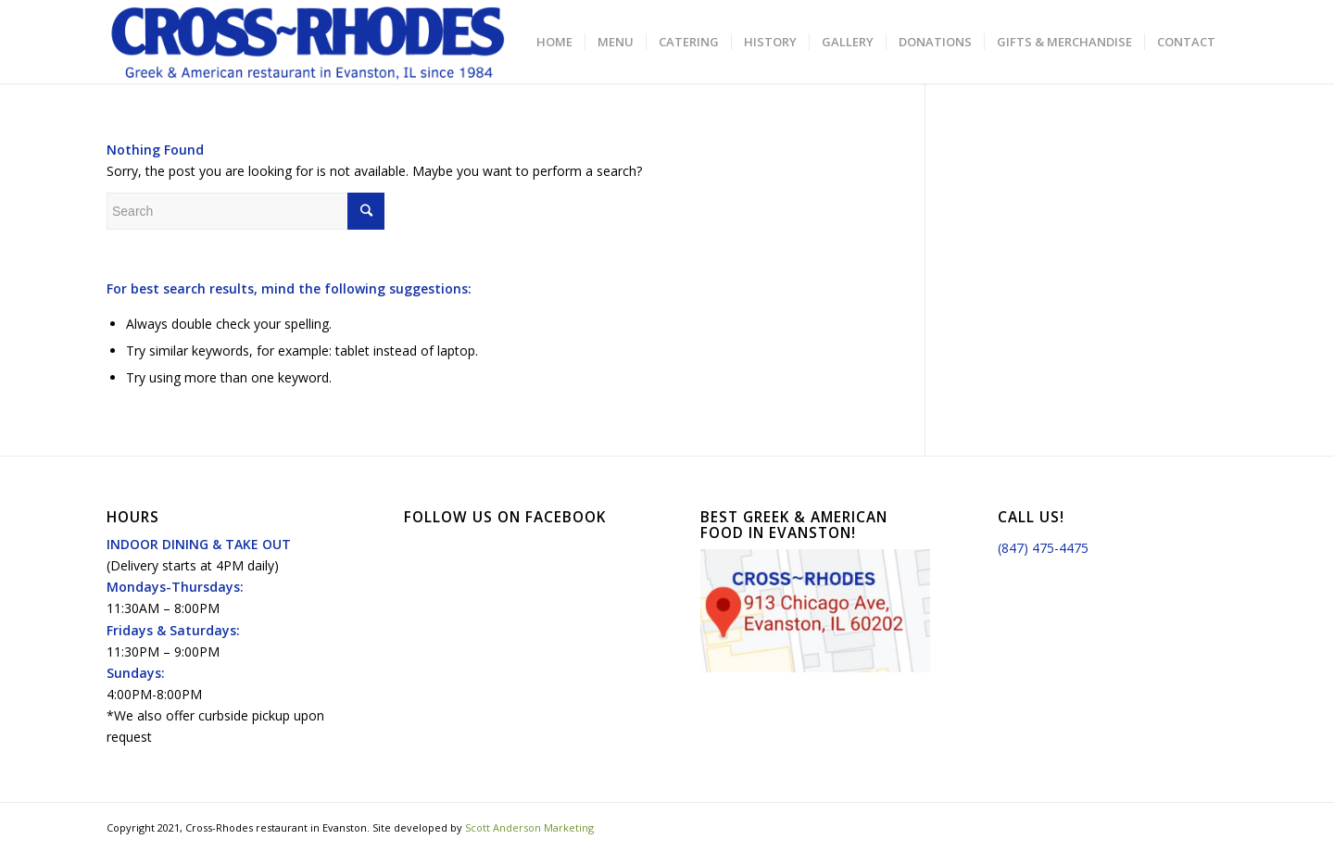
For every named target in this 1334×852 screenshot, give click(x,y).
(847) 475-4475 (1043, 548)
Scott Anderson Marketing (529, 827)
